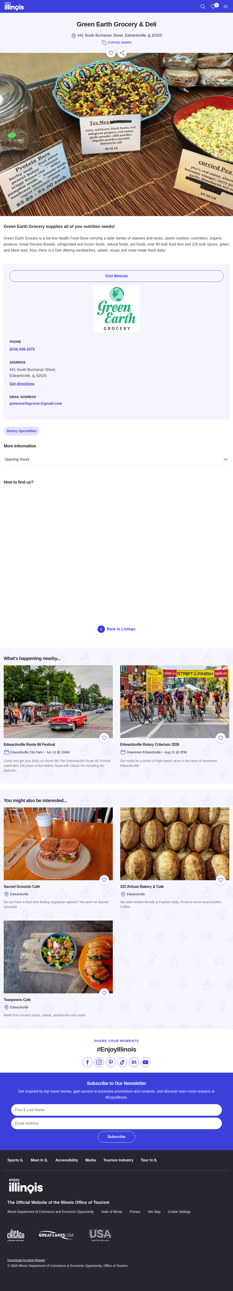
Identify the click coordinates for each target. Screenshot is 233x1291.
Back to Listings (116, 629)
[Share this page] (122, 52)
